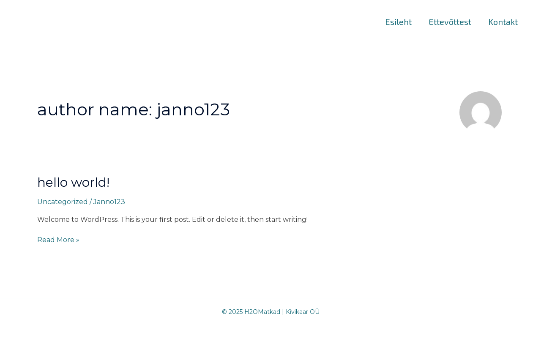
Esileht (398, 21)
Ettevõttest (450, 21)
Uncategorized (62, 202)
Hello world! (73, 182)
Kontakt (503, 21)
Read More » (58, 239)
